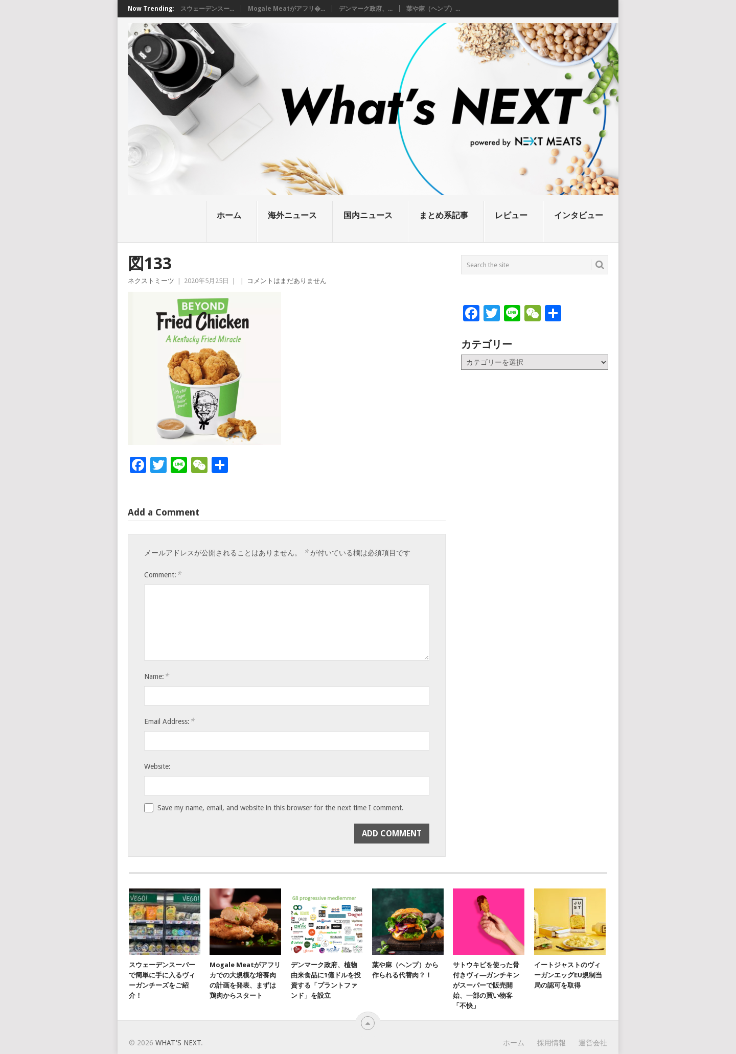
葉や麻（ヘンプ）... (433, 8)
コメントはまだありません (287, 281)
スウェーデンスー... (207, 8)
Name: (156, 676)
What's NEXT (178, 1043)
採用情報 (551, 1043)
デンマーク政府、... (366, 8)
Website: (157, 766)
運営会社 (593, 1043)
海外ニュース (292, 215)
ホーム (229, 215)
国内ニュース (368, 215)
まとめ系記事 (443, 215)
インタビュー (578, 215)
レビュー (511, 215)
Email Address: (169, 721)
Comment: (162, 574)
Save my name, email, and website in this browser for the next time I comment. (280, 808)
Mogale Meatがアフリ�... (286, 8)
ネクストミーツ (151, 281)
